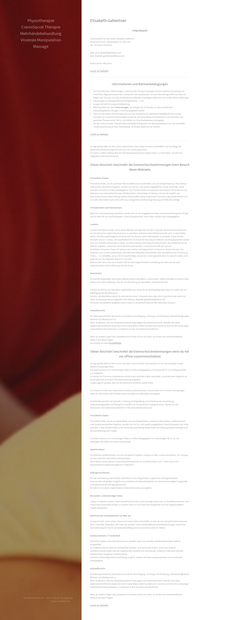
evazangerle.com (67, 598)
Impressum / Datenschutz (60, 601)
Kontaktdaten (115, 343)
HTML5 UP (56, 598)
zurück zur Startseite (99, 71)
